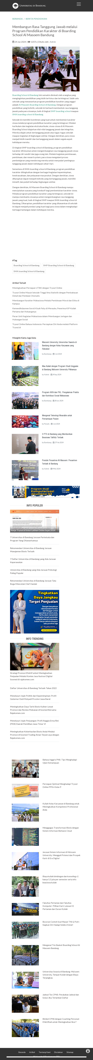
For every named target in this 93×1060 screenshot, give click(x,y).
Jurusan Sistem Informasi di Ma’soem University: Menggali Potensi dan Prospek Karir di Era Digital (61, 855)
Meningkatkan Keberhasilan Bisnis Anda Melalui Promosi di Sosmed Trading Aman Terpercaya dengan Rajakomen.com (34, 734)
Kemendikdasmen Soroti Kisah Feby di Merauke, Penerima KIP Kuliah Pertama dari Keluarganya (44, 310)
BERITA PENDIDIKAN (36, 18)
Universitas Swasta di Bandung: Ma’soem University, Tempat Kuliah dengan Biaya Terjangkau (61, 974)
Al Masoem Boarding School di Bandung (37, 104)
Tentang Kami (44, 1052)
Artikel (32, 1052)
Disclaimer (58, 1052)
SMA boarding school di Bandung (27, 114)
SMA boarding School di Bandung (29, 271)
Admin (53, 41)
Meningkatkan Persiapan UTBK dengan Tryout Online (37, 288)
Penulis (47, 424)
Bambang (47, 354)
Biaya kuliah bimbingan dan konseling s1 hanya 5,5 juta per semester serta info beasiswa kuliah (61, 879)
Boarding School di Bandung (25, 95)
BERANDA (17, 18)
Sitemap (70, 1052)
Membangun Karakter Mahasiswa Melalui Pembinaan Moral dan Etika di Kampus (45, 302)
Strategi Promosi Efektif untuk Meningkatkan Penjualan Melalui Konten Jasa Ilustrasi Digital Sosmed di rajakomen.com (31, 676)
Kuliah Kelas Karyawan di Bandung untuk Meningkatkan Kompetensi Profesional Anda (61, 806)
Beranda (22, 1052)
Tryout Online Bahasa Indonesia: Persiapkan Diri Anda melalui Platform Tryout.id (45, 326)
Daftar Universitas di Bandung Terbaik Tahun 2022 (33, 688)
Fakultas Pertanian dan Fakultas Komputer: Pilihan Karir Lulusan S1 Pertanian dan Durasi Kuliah (58, 906)
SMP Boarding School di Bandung (58, 265)
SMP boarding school (61, 111)
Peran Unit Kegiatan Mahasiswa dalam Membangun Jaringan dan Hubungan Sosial (42, 318)
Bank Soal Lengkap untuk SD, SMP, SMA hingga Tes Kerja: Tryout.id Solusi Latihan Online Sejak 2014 (34, 529)
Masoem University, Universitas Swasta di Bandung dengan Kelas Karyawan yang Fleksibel (59, 345)
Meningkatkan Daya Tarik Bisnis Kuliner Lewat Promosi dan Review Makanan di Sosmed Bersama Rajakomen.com (33, 709)
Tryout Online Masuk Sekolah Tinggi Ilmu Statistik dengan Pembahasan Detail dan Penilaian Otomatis (45, 294)
